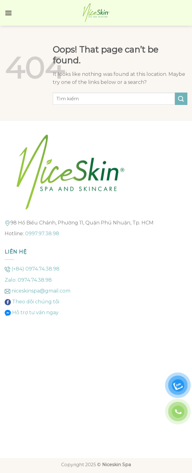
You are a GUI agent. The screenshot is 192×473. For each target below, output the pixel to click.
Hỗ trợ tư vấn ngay (35, 312)
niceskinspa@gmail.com (40, 291)
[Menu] (8, 12)
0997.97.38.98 (42, 233)
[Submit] (181, 99)
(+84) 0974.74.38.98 (35, 269)
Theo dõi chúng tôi (35, 302)
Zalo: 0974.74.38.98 (28, 280)
